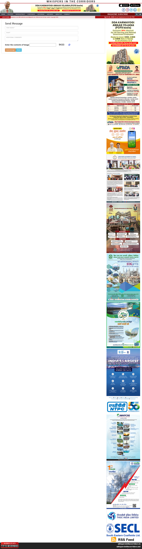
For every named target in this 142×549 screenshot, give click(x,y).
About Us (59, 14)
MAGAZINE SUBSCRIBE (117, 14)
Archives (50, 14)
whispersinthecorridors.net (129, 546)
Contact (67, 14)
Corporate (31, 14)
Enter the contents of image (17, 45)
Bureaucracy (20, 14)
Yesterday (40, 14)
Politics (10, 14)
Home (3, 14)
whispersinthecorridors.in (129, 544)
